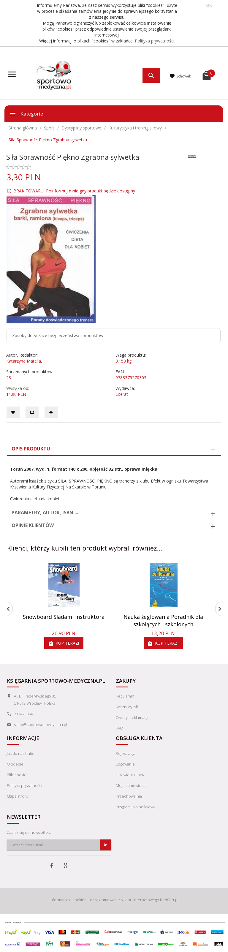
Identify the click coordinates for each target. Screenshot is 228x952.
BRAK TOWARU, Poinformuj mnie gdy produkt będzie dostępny (74, 191)
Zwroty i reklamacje (133, 717)
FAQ (119, 728)
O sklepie (15, 764)
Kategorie (26, 113)
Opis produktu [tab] (31, 448)
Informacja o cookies (68, 899)
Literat (121, 394)
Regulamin (125, 696)
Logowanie (125, 764)
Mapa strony (17, 796)
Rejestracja (125, 753)
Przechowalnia (129, 796)
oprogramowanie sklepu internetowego (124, 899)
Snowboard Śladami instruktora (63, 616)
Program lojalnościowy (135, 806)
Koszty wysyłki (128, 706)
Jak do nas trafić (20, 753)
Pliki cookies (17, 774)
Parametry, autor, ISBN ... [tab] (45, 512)
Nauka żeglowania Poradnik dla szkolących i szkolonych (163, 620)
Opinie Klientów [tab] (33, 525)
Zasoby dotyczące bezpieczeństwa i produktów (57, 335)
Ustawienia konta (130, 774)
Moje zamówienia (131, 785)
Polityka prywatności (154, 41)
